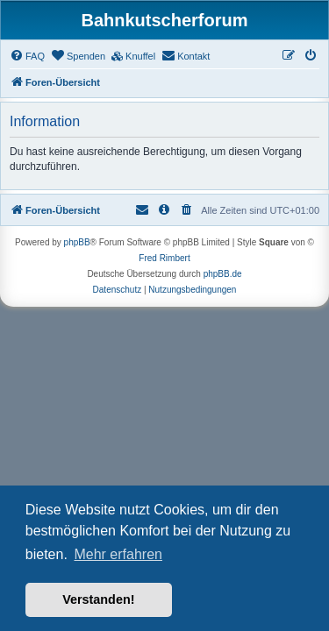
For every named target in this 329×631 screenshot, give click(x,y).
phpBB (77, 242)
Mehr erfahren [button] (118, 554)
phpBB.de (223, 274)
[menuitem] (27, 56)
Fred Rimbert (164, 258)
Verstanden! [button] (98, 599)
